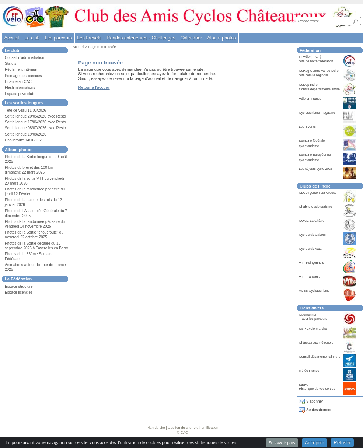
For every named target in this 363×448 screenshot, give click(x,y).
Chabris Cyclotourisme (315, 207)
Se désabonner (318, 410)
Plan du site (156, 428)
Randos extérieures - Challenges (141, 38)
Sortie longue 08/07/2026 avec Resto (35, 128)
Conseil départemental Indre (319, 356)
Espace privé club (19, 94)
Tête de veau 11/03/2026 (25, 110)
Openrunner (308, 314)
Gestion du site (180, 428)
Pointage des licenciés (23, 76)
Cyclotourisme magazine (317, 113)
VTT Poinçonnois (311, 263)
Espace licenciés (18, 292)
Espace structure (19, 286)
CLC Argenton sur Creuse (318, 193)
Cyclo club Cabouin (313, 235)
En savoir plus (282, 442)
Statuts (10, 64)
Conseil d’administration (24, 58)
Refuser (342, 442)
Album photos (221, 38)
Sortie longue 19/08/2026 (25, 134)
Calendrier (191, 38)
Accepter (314, 442)
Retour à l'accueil (93, 87)
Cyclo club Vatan (311, 249)
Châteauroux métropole (316, 342)
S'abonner (314, 401)
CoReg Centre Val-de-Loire (319, 71)
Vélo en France (310, 99)
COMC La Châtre (311, 221)
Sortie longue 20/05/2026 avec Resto (35, 116)
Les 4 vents (307, 127)
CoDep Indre (308, 85)
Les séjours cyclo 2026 (315, 169)
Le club (31, 38)
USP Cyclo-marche (313, 328)
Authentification (206, 428)
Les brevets (89, 38)
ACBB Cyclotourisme (314, 291)
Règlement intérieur (21, 69)
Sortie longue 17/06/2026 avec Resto (35, 122)
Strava (303, 384)
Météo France (309, 370)
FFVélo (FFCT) (310, 57)
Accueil (11, 38)
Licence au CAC (18, 82)
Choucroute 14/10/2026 (24, 140)
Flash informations (20, 87)
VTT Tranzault (309, 277)
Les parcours (58, 38)
